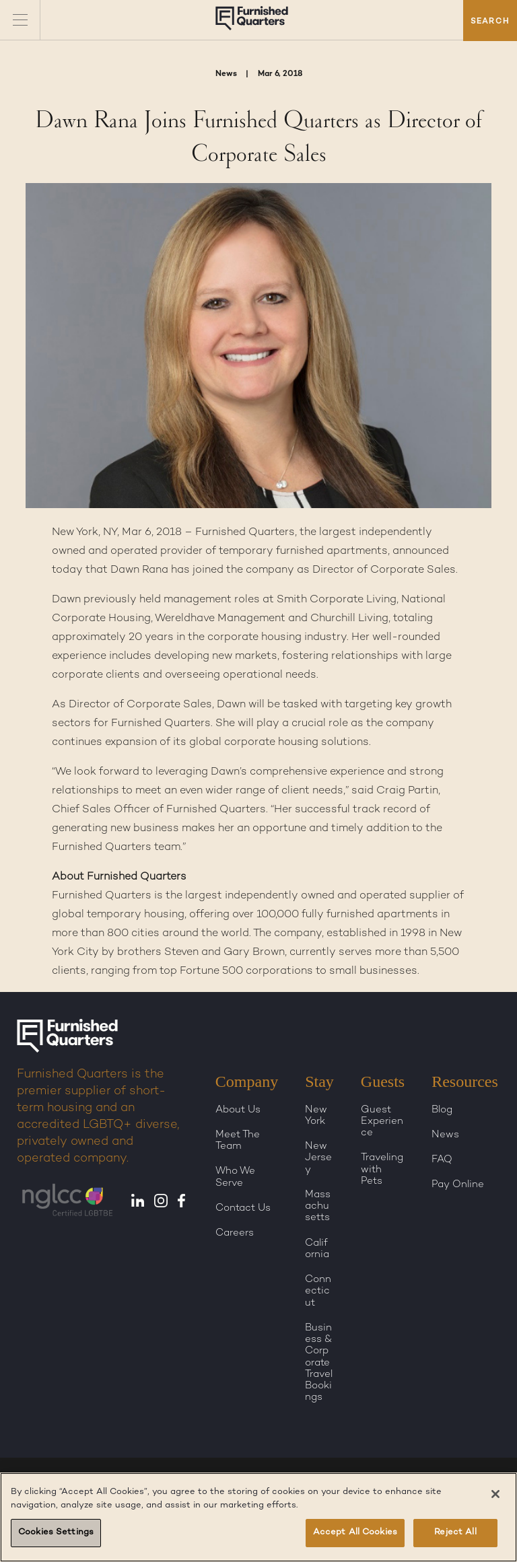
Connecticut (318, 1291)
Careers (234, 1233)
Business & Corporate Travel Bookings (319, 1362)
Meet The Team (237, 1140)
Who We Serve (235, 1177)
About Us (238, 1109)
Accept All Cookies (355, 1532)
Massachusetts (318, 1206)
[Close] (495, 1494)
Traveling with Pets (382, 1169)
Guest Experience (382, 1121)
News (445, 1134)
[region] (258, 1517)
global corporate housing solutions (279, 742)
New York (316, 1115)
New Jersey (318, 1158)
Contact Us (243, 1208)
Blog (442, 1109)
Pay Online (458, 1184)
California (317, 1249)
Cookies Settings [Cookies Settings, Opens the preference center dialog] (56, 1532)
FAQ (442, 1159)
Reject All (455, 1532)
